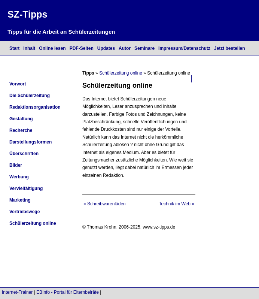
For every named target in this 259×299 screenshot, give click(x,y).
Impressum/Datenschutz (184, 48)
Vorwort (17, 84)
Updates (106, 48)
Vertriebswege (24, 211)
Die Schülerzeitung (29, 95)
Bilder (15, 165)
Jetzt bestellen (229, 48)
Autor (125, 48)
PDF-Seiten (82, 48)
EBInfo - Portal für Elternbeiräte (67, 292)
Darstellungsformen (30, 142)
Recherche (20, 130)
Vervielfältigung (26, 188)
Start (14, 48)
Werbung (19, 176)
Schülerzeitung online (120, 73)
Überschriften (24, 153)
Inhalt (29, 48)
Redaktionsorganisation (35, 107)
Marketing (20, 200)
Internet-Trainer (17, 292)
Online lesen (52, 48)
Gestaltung (21, 118)
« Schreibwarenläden (104, 203)
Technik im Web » (176, 203)
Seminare (144, 48)
